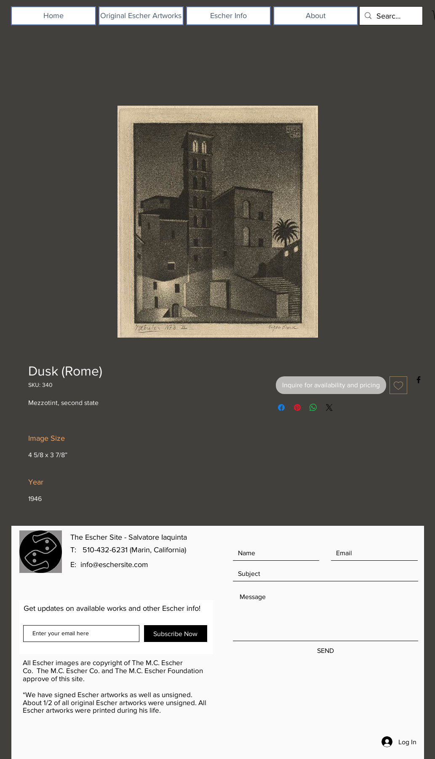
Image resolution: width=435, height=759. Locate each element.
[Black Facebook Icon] (418, 379)
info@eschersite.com (114, 564)
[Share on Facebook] (281, 407)
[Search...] (390, 16)
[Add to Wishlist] (398, 385)
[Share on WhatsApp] (313, 407)
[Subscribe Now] (175, 633)
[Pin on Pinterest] (297, 407)
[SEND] (325, 651)
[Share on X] (329, 407)
